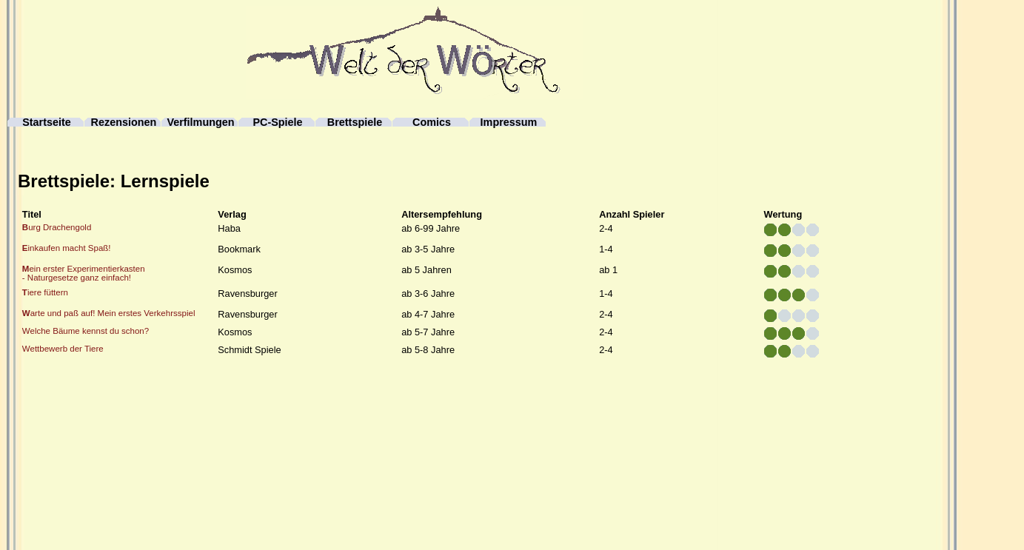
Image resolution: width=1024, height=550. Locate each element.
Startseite (46, 122)
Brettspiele (354, 122)
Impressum (509, 122)
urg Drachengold (56, 227)
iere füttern (45, 292)
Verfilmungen (200, 122)
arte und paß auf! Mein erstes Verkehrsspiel (108, 313)
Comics (431, 122)
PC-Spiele (277, 122)
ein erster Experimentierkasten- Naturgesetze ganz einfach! (83, 273)
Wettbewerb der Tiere (63, 348)
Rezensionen (124, 122)
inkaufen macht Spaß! (66, 248)
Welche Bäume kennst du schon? (85, 330)
